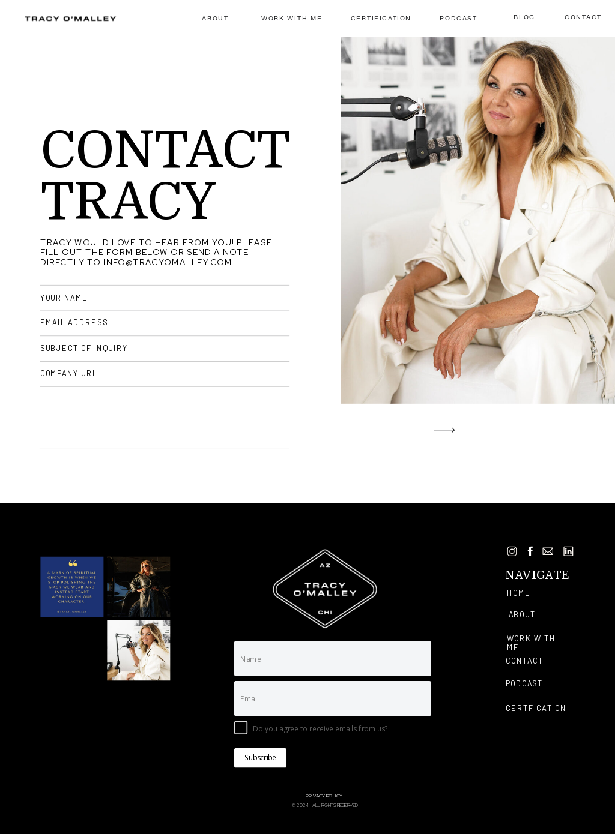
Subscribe (260, 758)
